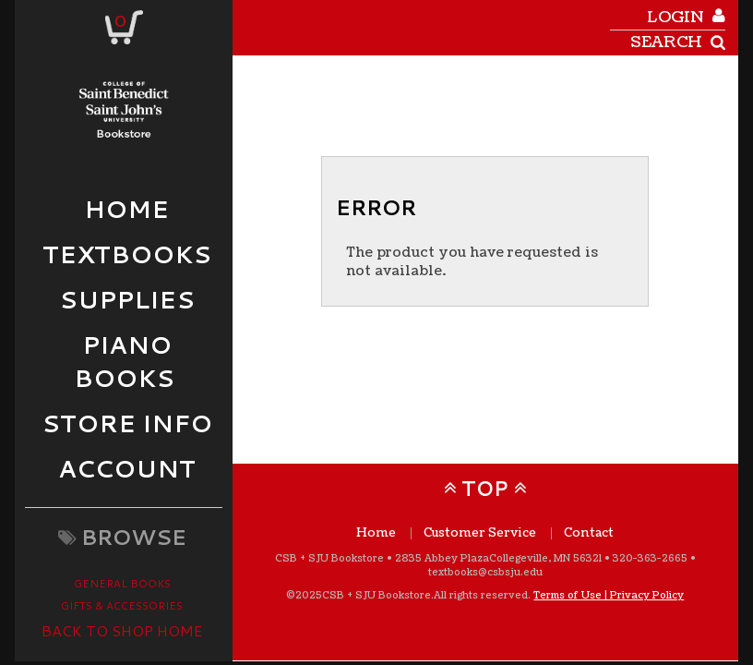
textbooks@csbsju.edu (485, 572)
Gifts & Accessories (122, 605)
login (675, 17)
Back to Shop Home (122, 630)
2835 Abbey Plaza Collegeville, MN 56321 (498, 558)
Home (376, 533)
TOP (484, 488)
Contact (589, 533)
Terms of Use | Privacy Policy (608, 595)
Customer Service (480, 533)
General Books (122, 583)
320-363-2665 (650, 558)
